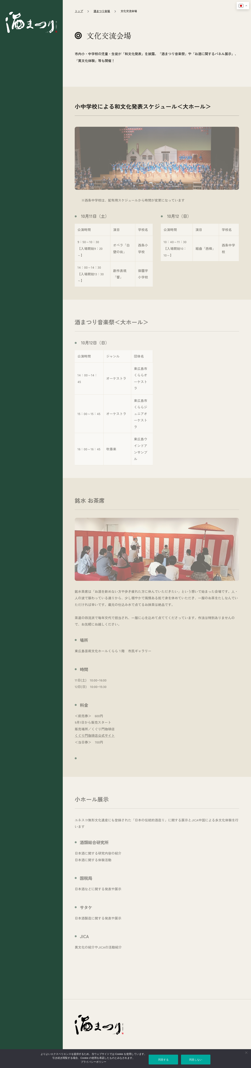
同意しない (195, 1059)
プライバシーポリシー (93, 1061)
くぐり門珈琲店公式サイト (95, 774)
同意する (163, 1059)
